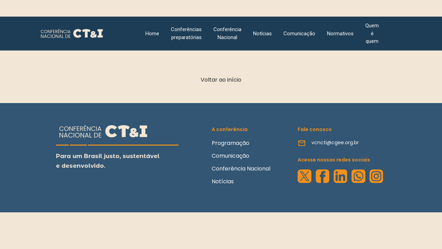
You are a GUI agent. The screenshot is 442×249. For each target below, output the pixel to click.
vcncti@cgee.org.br (335, 142)
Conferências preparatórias (186, 33)
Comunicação (299, 33)
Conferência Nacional (227, 33)
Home (152, 33)
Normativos (340, 33)
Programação (230, 143)
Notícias (262, 33)
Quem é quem (372, 33)
